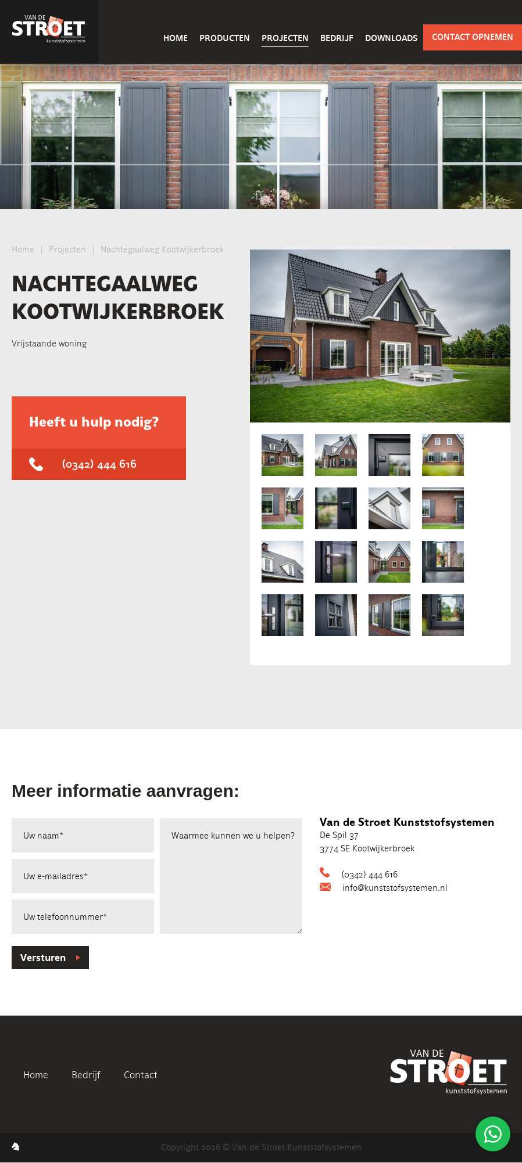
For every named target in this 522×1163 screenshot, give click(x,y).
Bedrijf (336, 38)
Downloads (391, 38)
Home (175, 38)
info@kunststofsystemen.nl (395, 888)
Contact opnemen (472, 37)
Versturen (43, 957)
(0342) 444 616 (99, 464)
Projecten (285, 38)
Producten (224, 38)
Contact (141, 1075)
